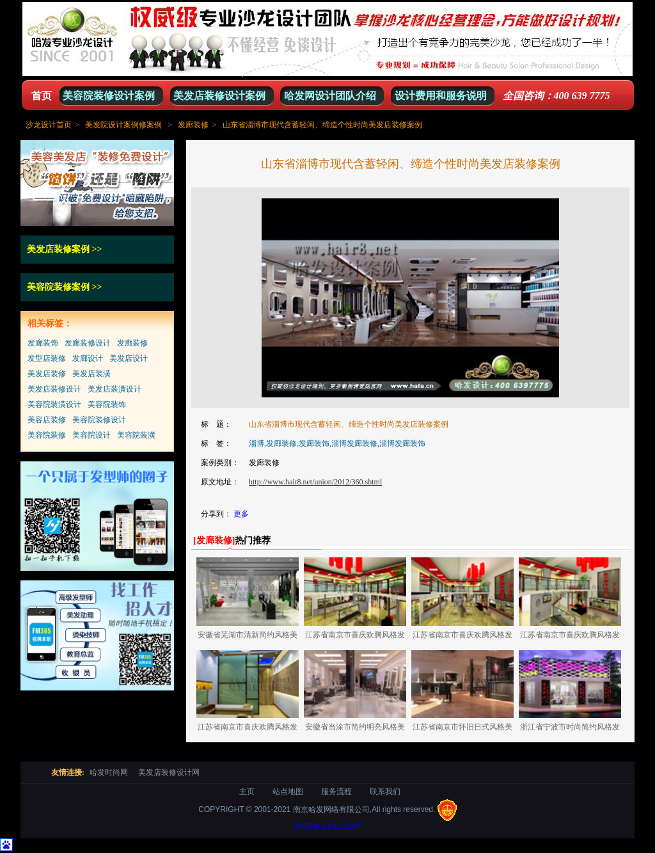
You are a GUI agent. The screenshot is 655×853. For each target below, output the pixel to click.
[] (214, 540)
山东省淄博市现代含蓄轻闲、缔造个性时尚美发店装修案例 (322, 124)
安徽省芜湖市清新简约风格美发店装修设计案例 (247, 637)
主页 (247, 791)
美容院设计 (91, 435)
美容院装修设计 (99, 419)
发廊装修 (193, 124)
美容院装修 (47, 435)
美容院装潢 (136, 435)
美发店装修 (47, 373)
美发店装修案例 (58, 249)
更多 (241, 513)
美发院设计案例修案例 (123, 124)
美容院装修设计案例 (109, 95)
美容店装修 (47, 419)
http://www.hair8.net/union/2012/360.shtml (315, 481)
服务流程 (336, 791)
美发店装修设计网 (169, 772)
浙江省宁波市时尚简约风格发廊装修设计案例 (570, 729)
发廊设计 (87, 358)
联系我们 (385, 791)
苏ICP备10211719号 (327, 826)
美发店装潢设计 (114, 389)
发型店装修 (47, 358)
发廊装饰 (43, 343)
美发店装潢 (91, 373)
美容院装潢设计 (54, 404)
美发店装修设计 (54, 389)
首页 (41, 95)
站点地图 (287, 791)
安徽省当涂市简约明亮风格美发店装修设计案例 (355, 729)
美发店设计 (128, 358)
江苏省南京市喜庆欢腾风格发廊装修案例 (355, 637)
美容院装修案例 (58, 287)
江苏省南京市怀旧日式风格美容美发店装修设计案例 (462, 729)
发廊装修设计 (88, 343)
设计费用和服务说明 (441, 95)
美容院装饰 (107, 404)
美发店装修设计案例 (219, 95)
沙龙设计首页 (49, 124)
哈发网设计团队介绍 (330, 95)
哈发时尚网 (109, 772)
